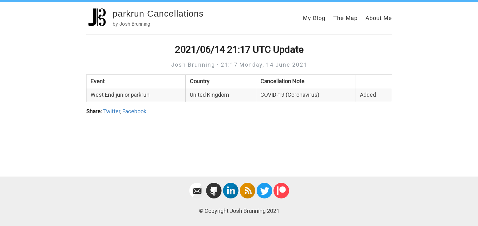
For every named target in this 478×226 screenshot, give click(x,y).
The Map (345, 18)
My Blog (314, 18)
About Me (378, 18)
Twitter (111, 111)
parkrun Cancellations (158, 13)
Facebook (134, 111)
